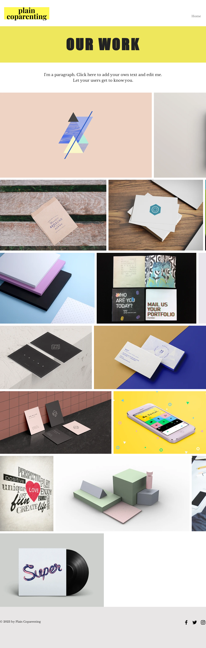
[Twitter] (195, 622)
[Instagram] (203, 622)
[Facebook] (186, 622)
